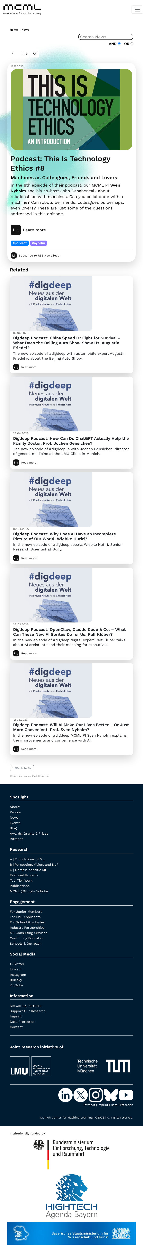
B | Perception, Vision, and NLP (34, 865)
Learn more (28, 230)
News (25, 29)
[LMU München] (39, 1064)
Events (15, 823)
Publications (19, 886)
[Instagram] (96, 1094)
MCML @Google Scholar (29, 891)
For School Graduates (27, 922)
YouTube (16, 985)
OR (127, 44)
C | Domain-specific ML (28, 870)
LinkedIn (17, 969)
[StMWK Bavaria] (71, 1231)
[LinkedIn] (65, 1094)
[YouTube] (126, 1094)
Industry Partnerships (27, 928)
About (15, 807)
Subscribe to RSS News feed (35, 255)
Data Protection (22, 1022)
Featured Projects (24, 875)
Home (14, 29)
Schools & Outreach (26, 943)
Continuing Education (27, 938)
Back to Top (22, 768)
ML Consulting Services (28, 933)
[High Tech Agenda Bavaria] (71, 1153)
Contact (16, 1027)
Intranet (16, 839)
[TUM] (103, 1064)
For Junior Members (26, 912)
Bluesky (16, 980)
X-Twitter (17, 964)
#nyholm (38, 243)
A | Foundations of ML (27, 859)
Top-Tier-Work (21, 880)
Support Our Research (28, 1011)
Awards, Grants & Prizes (29, 833)
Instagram (18, 975)
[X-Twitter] (81, 1094)
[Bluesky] (111, 1094)
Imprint (16, 1016)
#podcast (20, 243)
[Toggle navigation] (137, 10)
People (15, 812)
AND (114, 44)
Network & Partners (25, 1006)
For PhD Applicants (25, 917)
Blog (13, 828)
